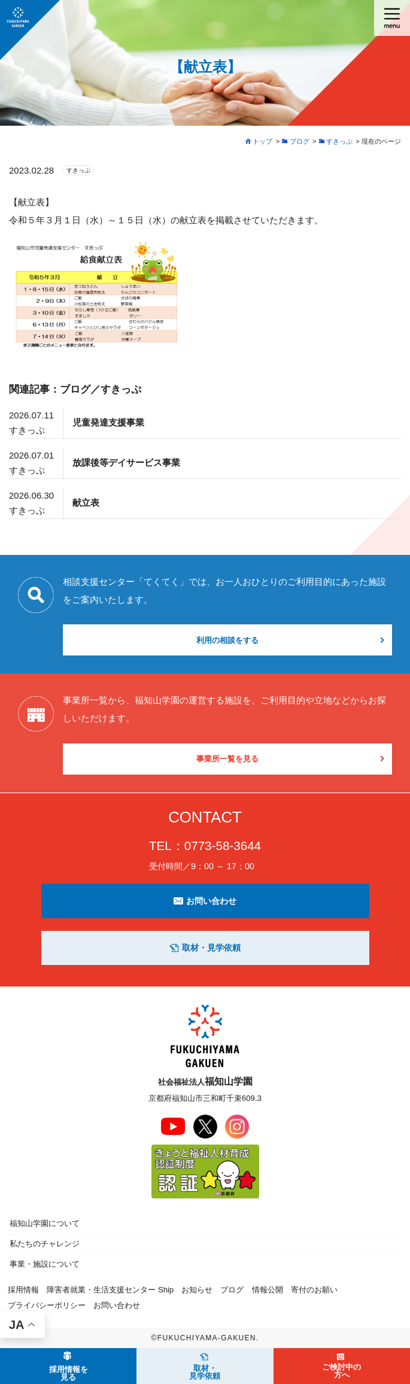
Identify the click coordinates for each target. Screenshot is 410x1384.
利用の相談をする (227, 640)
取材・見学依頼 (204, 947)
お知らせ (196, 1289)
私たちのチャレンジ (45, 1243)
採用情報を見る (68, 1373)
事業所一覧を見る (227, 758)
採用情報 (23, 1289)
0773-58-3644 (222, 845)
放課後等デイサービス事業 (126, 462)
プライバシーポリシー (47, 1305)
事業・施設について (45, 1263)
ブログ (232, 1289)
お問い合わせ (205, 901)
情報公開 (267, 1289)
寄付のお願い (314, 1289)
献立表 (85, 502)
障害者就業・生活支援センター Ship (110, 1289)
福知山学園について (45, 1223)
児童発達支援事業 (108, 422)
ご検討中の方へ (341, 1370)
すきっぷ (78, 170)
